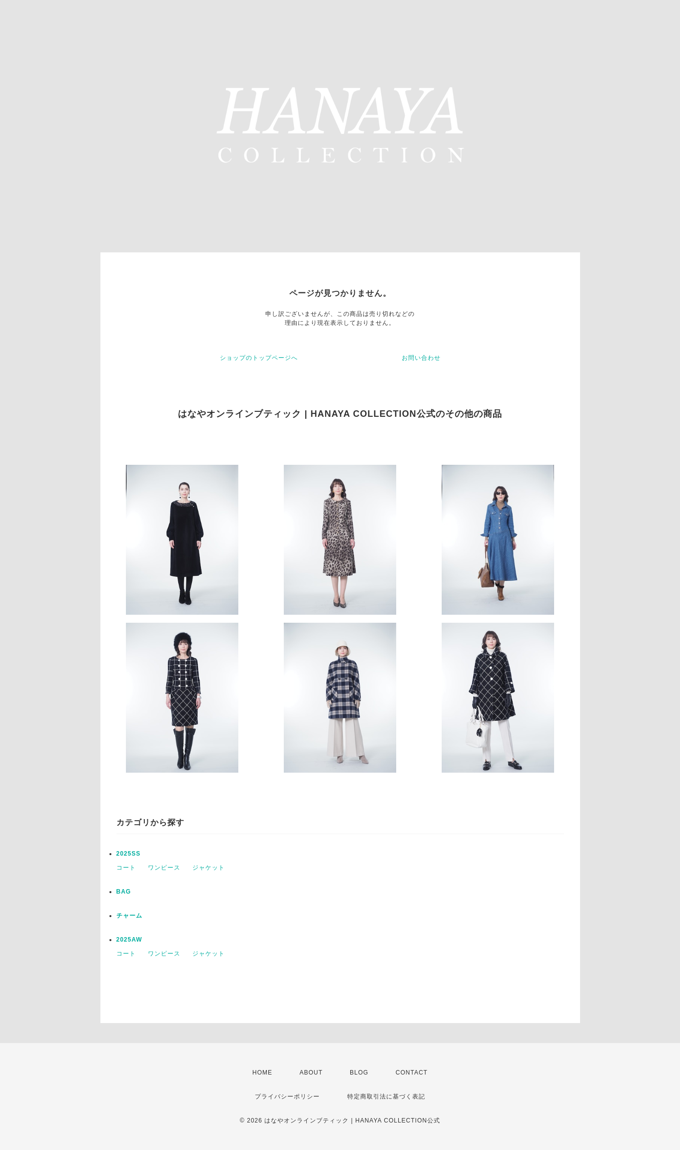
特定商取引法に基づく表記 (386, 1096)
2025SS (128, 853)
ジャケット (208, 867)
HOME (262, 1072)
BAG (123, 891)
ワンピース (164, 867)
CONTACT (412, 1072)
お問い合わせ (421, 357)
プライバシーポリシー (287, 1096)
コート (126, 867)
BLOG (359, 1072)
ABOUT (310, 1072)
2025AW (129, 939)
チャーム (129, 915)
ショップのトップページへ (259, 357)
